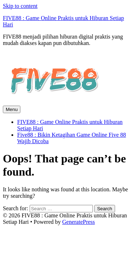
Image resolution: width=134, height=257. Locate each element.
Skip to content (20, 6)
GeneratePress (78, 222)
